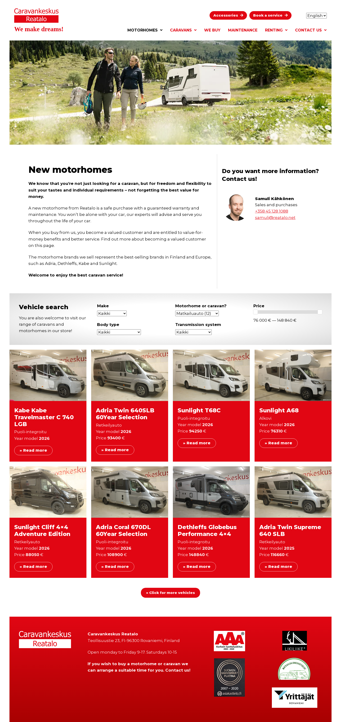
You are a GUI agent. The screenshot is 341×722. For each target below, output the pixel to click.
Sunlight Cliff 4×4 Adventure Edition (42, 530)
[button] (228, 15)
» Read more (33, 450)
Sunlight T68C (199, 410)
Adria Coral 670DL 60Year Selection (123, 530)
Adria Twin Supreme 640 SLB (290, 530)
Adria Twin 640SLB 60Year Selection (125, 414)
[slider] (255, 312)
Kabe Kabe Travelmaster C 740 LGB (44, 417)
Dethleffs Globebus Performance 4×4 (207, 530)
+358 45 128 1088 (271, 211)
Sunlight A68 (279, 410)
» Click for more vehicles (170, 592)
